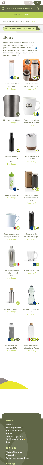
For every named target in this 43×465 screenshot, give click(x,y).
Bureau (9, 433)
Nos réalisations (14, 452)
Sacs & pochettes (14, 427)
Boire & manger (25, 21)
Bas (8, 442)
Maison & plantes (15, 436)
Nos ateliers (11, 455)
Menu (38, 2)
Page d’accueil (6, 21)
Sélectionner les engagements (20, 29)
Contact (29, 2)
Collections (15, 21)
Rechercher (37, 8)
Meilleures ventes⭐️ (15, 439)
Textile (9, 424)
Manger (17, 15)
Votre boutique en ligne (17, 458)
